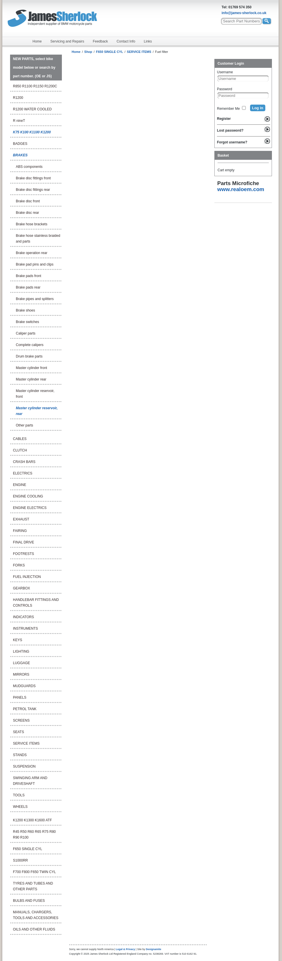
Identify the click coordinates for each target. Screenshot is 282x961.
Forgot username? (232, 142)
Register (224, 119)
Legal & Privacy (125, 949)
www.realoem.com (240, 189)
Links (148, 41)
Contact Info (126, 41)
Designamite (153, 949)
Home (37, 41)
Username (225, 72)
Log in (257, 108)
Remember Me (228, 109)
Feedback (100, 41)
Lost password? (230, 130)
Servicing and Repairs (67, 41)
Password (224, 89)
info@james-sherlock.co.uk (244, 13)
